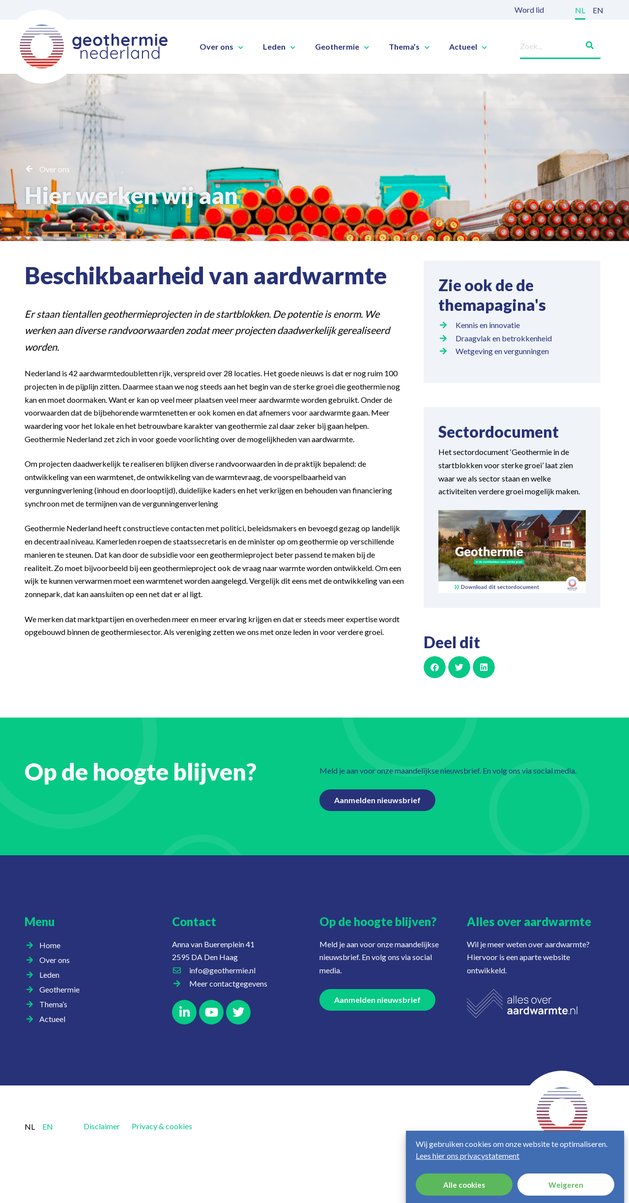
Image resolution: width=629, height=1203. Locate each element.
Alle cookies (464, 1184)
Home (49, 945)
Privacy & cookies (162, 1126)
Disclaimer (102, 1126)
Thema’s (409, 47)
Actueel (468, 47)
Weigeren (565, 1184)
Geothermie (342, 47)
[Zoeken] (585, 43)
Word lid (529, 9)
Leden (279, 47)
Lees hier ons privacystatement (467, 1155)
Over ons (221, 47)
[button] (435, 667)
